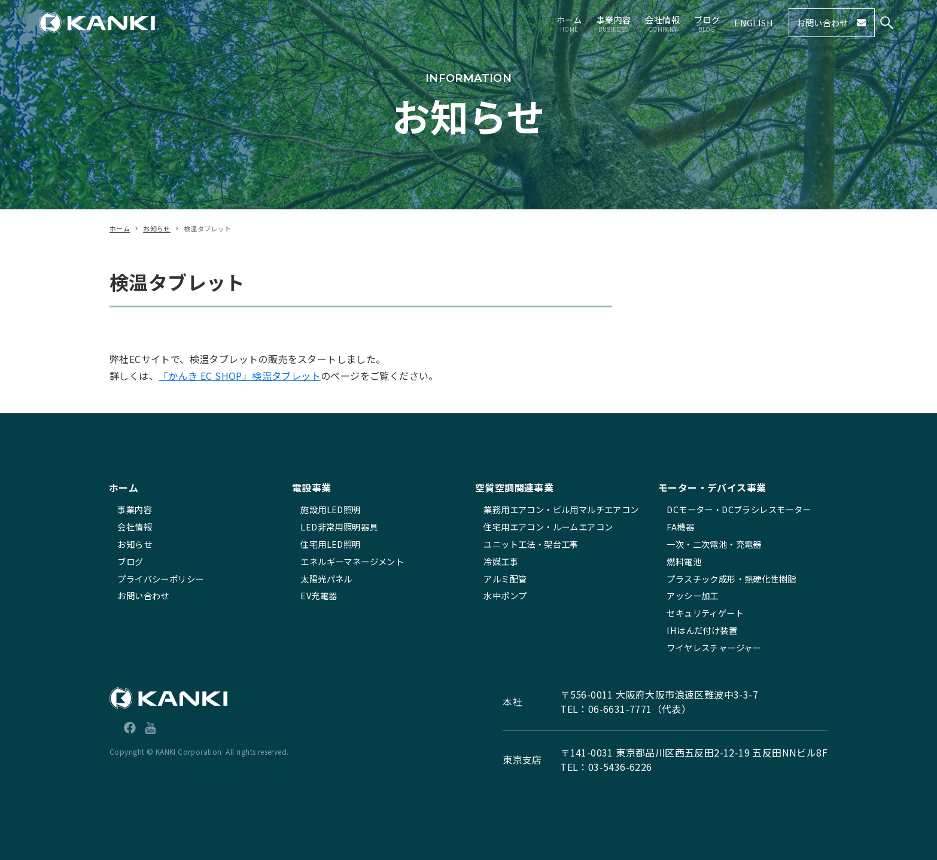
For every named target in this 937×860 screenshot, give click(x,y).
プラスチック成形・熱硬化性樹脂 (731, 578)
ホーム (123, 487)
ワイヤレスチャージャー (713, 647)
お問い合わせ (143, 595)
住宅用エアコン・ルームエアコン (548, 526)
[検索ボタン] (887, 23)
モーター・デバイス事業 (712, 487)
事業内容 (134, 509)
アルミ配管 (505, 578)
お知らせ (134, 544)
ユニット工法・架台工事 (530, 544)
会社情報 (134, 526)
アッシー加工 (692, 595)
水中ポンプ (505, 595)
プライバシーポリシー (160, 578)
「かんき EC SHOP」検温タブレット (240, 375)
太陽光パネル (326, 578)
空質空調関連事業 (514, 487)
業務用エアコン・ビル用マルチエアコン (560, 509)
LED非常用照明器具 (339, 526)
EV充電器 (318, 595)
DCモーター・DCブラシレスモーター (739, 509)
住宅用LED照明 (330, 544)
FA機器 (680, 526)
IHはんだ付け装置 (702, 630)
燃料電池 (684, 561)
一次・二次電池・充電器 (714, 544)
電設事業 (311, 487)
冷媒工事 (500, 561)
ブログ (130, 561)
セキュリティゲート (705, 612)
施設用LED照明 (330, 509)
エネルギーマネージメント (352, 561)
